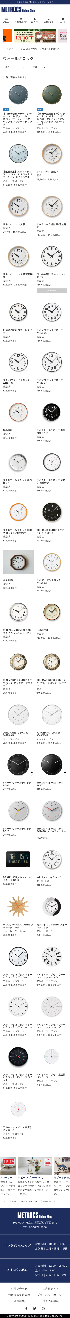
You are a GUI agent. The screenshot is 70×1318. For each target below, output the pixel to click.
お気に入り (49, 20)
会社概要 (19, 1301)
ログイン (35, 20)
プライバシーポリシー (50, 1294)
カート (63, 20)
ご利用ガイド (21, 20)
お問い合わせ (19, 1288)
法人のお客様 (51, 1301)
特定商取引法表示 (19, 1294)
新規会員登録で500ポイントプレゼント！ (35, 2)
